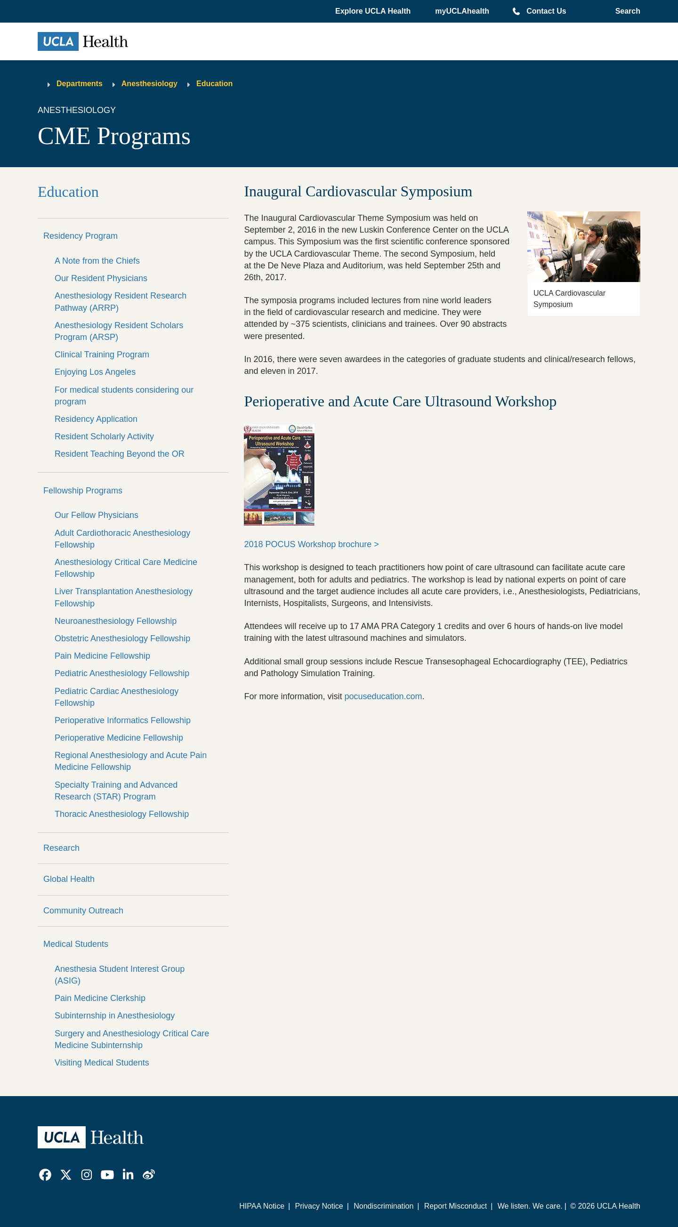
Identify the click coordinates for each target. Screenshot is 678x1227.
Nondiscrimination (383, 1206)
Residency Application (96, 419)
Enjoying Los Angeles (95, 372)
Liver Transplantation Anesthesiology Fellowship (124, 597)
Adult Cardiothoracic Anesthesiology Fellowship (122, 538)
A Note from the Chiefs (97, 261)
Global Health (69, 879)
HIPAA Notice (261, 1206)
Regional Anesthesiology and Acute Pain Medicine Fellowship (131, 761)
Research (61, 848)
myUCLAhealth (462, 11)
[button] (373, 11)
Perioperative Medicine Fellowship (119, 738)
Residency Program (80, 236)
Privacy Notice (319, 1206)
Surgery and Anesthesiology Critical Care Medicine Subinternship (132, 1039)
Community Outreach (83, 910)
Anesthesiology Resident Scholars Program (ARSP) (119, 331)
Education (214, 84)
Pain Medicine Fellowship (102, 656)
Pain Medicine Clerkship (100, 998)
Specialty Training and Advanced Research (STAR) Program (116, 790)
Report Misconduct (455, 1206)
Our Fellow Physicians (96, 515)
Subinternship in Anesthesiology (115, 1015)
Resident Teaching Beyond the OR (120, 454)
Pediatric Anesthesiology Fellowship (122, 673)
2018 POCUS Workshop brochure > (311, 544)
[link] (45, 1174)
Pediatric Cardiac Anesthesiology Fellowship (116, 697)
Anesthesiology (149, 84)
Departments (79, 84)
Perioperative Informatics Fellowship (123, 720)
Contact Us (546, 11)
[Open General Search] (626, 11)
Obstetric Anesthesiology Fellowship (122, 638)
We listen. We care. (530, 1206)
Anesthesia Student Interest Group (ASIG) (120, 974)
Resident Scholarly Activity (104, 436)
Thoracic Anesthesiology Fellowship (122, 814)
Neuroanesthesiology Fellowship (116, 621)
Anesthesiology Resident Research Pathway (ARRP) (120, 301)
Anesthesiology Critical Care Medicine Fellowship (126, 568)
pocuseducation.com (383, 696)
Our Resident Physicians (101, 278)
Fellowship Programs (82, 490)
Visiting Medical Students (102, 1062)
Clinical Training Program (102, 354)
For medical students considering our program (124, 395)
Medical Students (75, 944)
